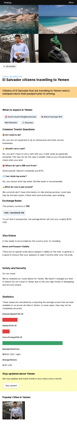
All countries (9, 66)
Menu (71, 2)
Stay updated (11, 386)
